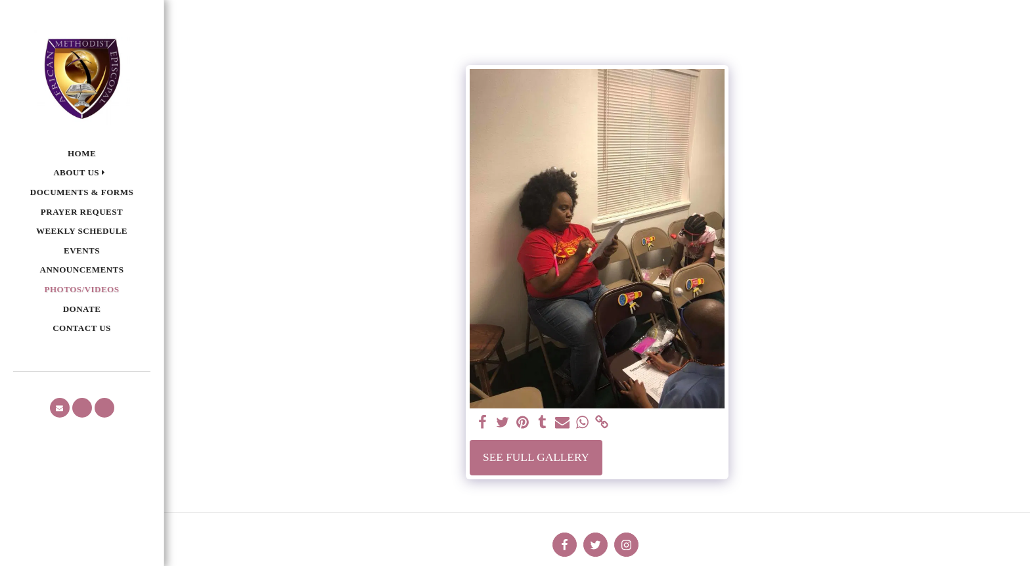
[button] (81, 173)
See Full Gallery (536, 457)
